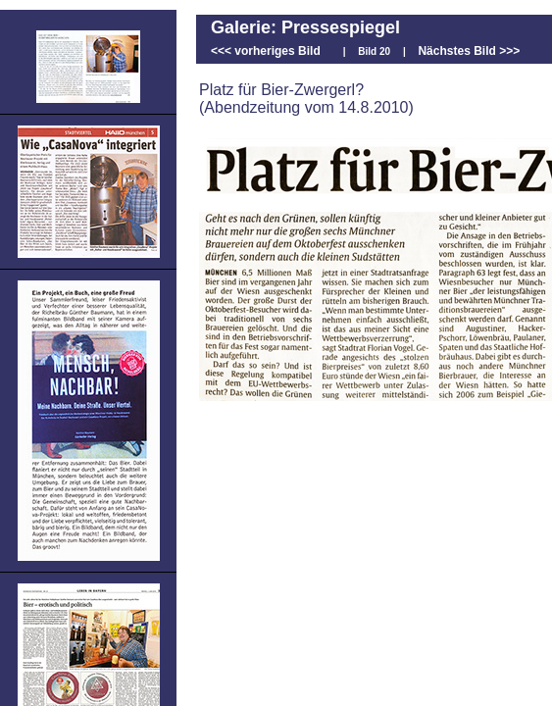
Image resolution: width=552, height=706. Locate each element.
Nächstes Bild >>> (469, 51)
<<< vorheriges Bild (266, 51)
